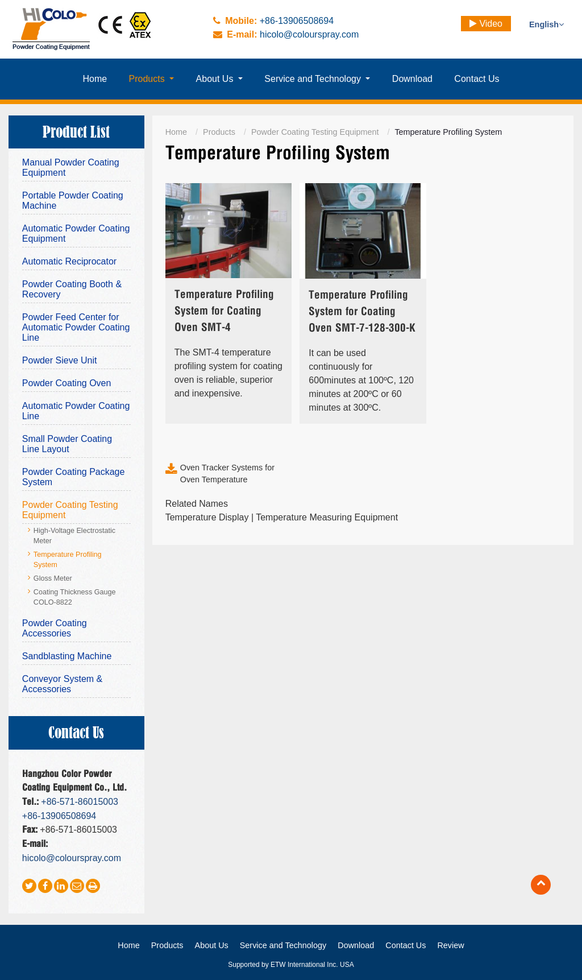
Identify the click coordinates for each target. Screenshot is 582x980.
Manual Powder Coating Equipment (70, 167)
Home (176, 132)
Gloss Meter (53, 578)
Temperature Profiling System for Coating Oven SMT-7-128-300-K (362, 312)
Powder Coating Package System (73, 477)
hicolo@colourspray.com (309, 34)
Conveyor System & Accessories (62, 684)
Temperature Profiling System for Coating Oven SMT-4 (224, 311)
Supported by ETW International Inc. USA (291, 965)
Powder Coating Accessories (54, 628)
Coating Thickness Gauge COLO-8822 (75, 597)
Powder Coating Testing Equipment (315, 132)
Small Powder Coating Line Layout (67, 444)
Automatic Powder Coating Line (76, 411)
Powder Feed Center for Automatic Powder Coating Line (76, 327)
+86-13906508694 (297, 21)
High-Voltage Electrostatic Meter (74, 536)
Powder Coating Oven (66, 383)
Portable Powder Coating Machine (72, 200)
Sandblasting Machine (66, 656)
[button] (151, 79)
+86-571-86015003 (79, 802)
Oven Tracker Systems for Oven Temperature (227, 474)
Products (219, 132)
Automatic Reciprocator (69, 261)
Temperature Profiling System (68, 560)
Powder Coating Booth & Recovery (72, 289)
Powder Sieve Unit (59, 360)
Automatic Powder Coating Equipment (76, 233)
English (546, 24)
